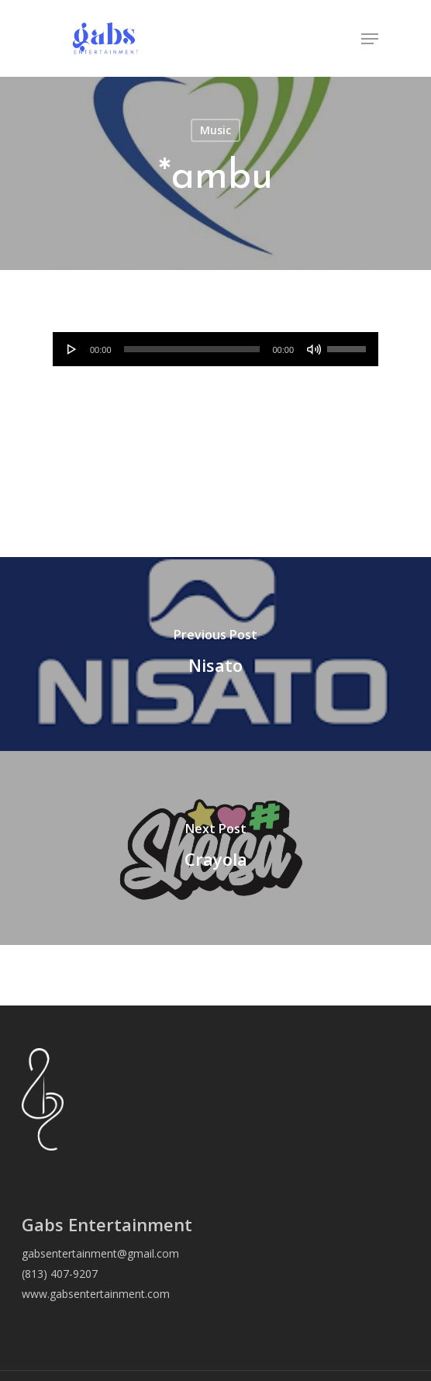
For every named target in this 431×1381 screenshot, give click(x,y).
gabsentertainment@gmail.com (100, 1253)
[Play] (72, 349)
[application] (215, 349)
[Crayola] (215, 848)
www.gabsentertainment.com (96, 1293)
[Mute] (314, 349)
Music (215, 130)
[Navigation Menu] (369, 39)
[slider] (192, 349)
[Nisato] (215, 654)
